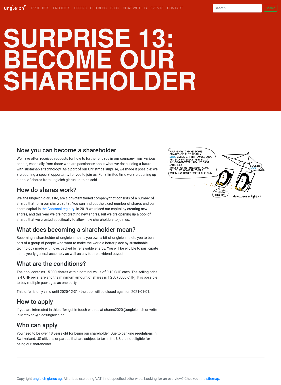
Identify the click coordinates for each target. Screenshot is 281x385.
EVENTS (156, 8)
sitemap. (213, 379)
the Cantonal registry (58, 209)
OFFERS (80, 8)
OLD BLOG (98, 8)
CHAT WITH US (135, 8)
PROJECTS (61, 8)
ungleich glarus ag (47, 379)
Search (270, 8)
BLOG (114, 8)
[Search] (237, 8)
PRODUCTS (40, 8)
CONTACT (175, 8)
